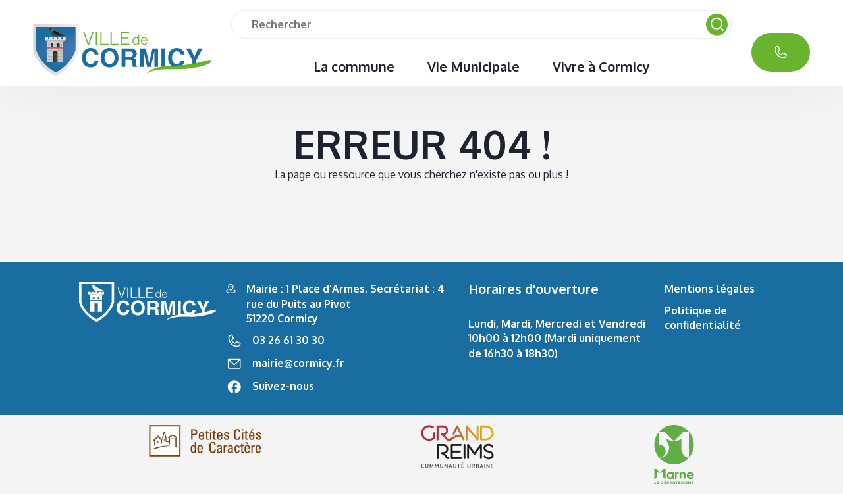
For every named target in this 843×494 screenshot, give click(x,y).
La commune (353, 66)
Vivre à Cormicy (601, 66)
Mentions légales (710, 288)
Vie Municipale (473, 66)
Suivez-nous (283, 386)
